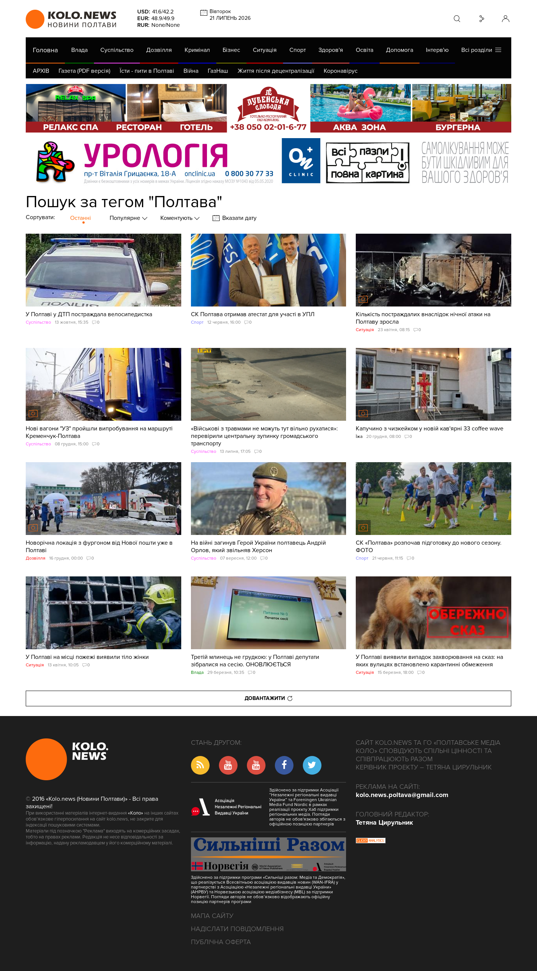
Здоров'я (330, 50)
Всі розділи (481, 50)
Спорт (297, 50)
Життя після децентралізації (276, 71)
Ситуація (265, 50)
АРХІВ (41, 71)
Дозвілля (159, 50)
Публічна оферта (221, 942)
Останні (80, 218)
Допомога (399, 50)
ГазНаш (218, 71)
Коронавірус (341, 71)
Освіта (364, 50)
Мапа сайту (212, 916)
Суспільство (117, 50)
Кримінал (197, 50)
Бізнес (231, 50)
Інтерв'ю (437, 50)
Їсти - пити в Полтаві (147, 71)
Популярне (126, 218)
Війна (190, 71)
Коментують (177, 218)
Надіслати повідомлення (237, 929)
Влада (79, 50)
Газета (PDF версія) (84, 71)
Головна (45, 50)
